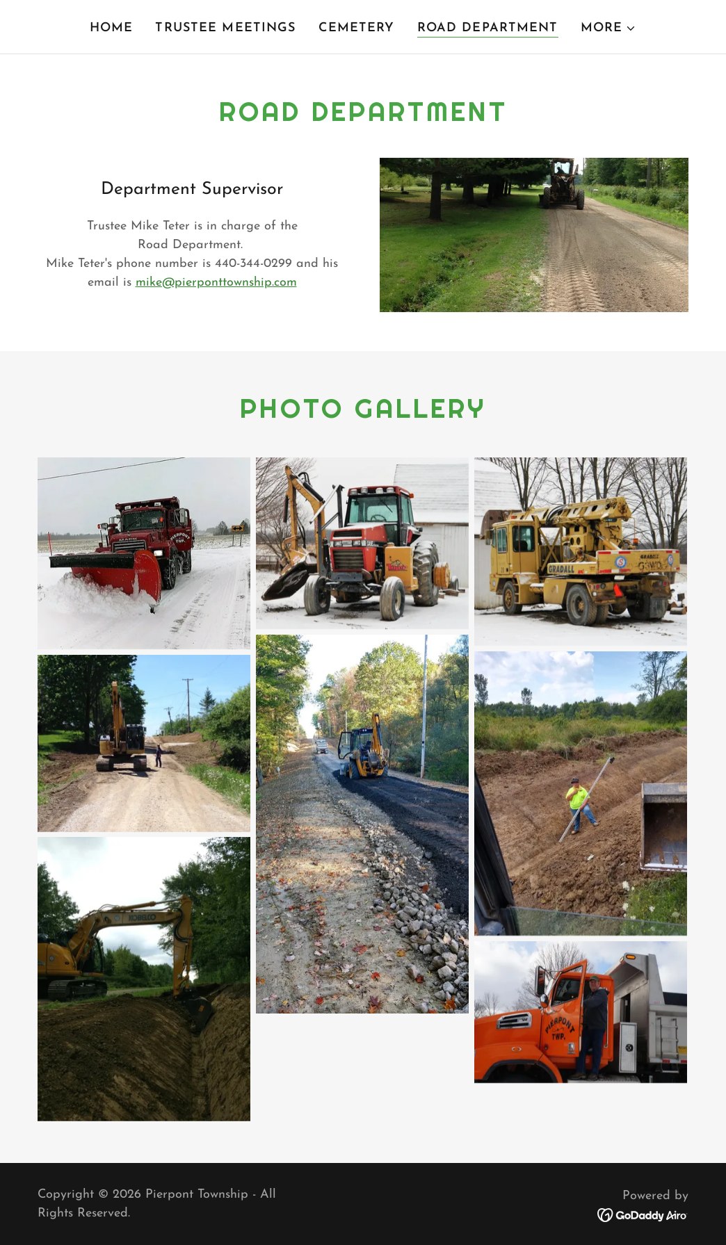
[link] (642, 1214)
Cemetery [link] (356, 28)
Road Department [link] (487, 28)
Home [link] (112, 28)
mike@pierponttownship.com (216, 282)
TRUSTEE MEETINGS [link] (225, 28)
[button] (609, 28)
